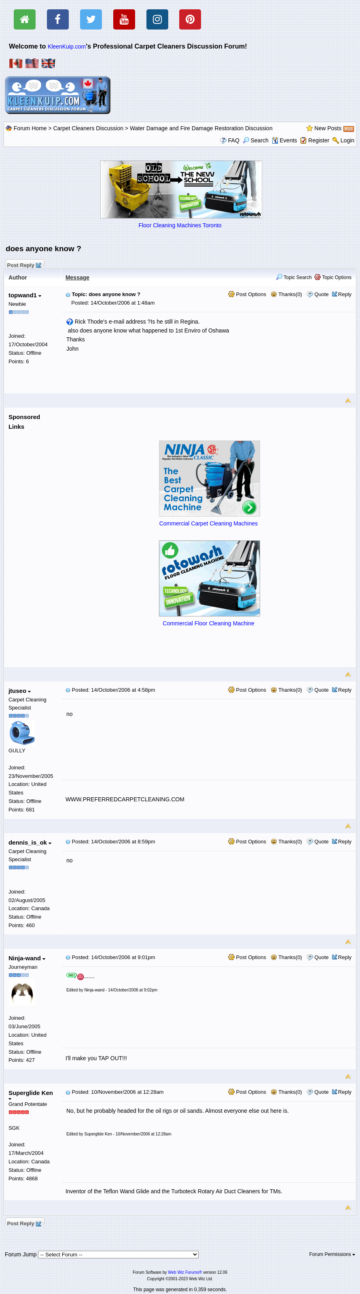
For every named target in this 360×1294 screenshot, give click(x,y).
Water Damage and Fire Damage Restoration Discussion (201, 128)
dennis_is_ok (29, 842)
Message (77, 277)
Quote (321, 294)
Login (347, 140)
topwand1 (24, 295)
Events (284, 140)
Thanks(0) (286, 294)
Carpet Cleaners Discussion (88, 128)
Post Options (247, 294)
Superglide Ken (30, 1094)
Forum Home (30, 128)
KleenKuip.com (67, 46)
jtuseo (19, 690)
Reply (345, 294)
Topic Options (333, 277)
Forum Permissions (332, 1254)
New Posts (327, 128)
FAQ (233, 140)
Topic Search (294, 277)
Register (318, 140)
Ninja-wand (26, 958)
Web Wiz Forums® (185, 1272)
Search (256, 140)
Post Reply (24, 264)
